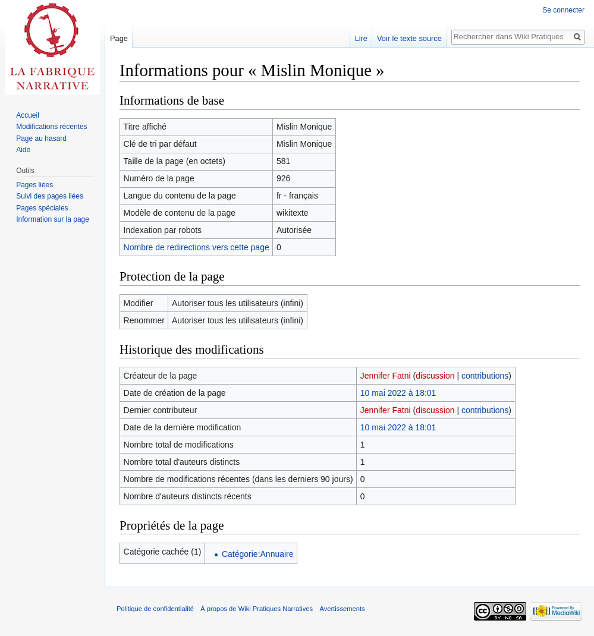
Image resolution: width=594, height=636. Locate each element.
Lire (361, 38)
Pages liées (34, 185)
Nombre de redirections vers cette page (196, 247)
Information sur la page (52, 219)
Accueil (27, 115)
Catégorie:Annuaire (258, 554)
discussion (435, 375)
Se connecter (563, 10)
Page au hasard (41, 138)
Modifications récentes (51, 126)
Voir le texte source (409, 38)
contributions (484, 375)
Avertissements (341, 608)
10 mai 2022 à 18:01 (398, 393)
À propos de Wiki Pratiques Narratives (256, 608)
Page (119, 38)
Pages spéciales (42, 208)
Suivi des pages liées (49, 196)
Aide (23, 150)
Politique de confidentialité (155, 608)
